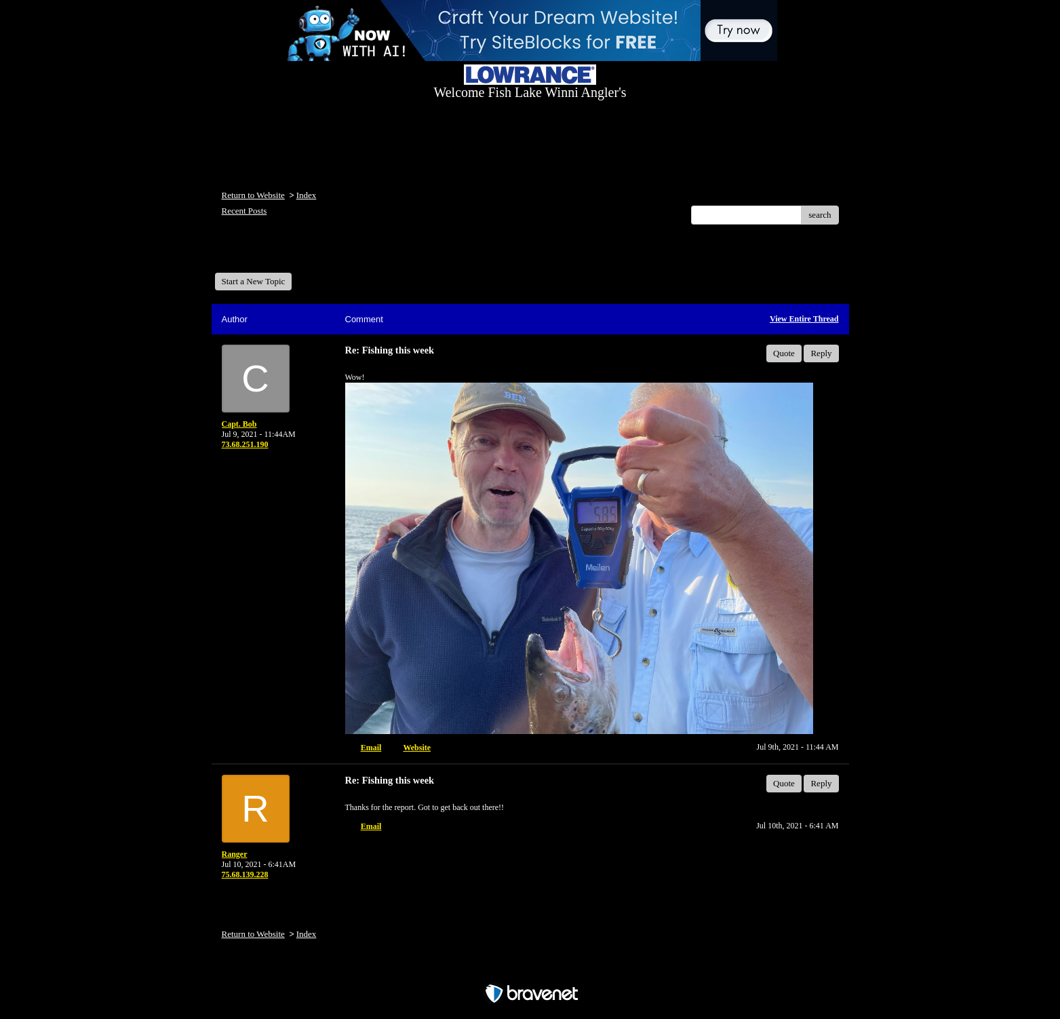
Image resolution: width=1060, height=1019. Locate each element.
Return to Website (253, 195)
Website (417, 747)
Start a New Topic (254, 281)
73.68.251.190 (245, 444)
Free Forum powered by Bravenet (530, 970)
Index (306, 195)
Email (371, 747)
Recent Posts (244, 211)
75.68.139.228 (245, 874)
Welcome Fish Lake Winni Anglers (288, 253)
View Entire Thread (804, 319)
